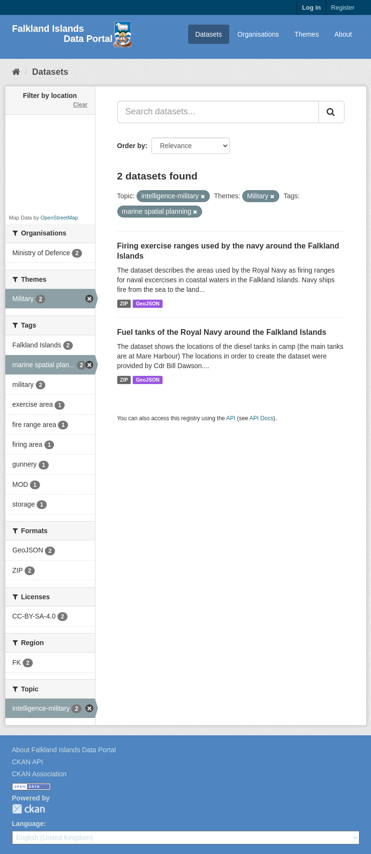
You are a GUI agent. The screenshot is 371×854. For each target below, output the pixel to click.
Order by (131, 146)
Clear (80, 104)
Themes (306, 34)
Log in (311, 7)
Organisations (258, 34)
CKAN (28, 809)
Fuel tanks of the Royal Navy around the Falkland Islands (222, 332)
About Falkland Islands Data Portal (64, 750)
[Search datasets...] (218, 112)
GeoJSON (148, 303)
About (343, 34)
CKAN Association (39, 774)
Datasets (208, 34)
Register (342, 7)
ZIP (124, 303)
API (230, 418)
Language (28, 823)
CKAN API (27, 762)
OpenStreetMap (59, 217)
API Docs (261, 418)
